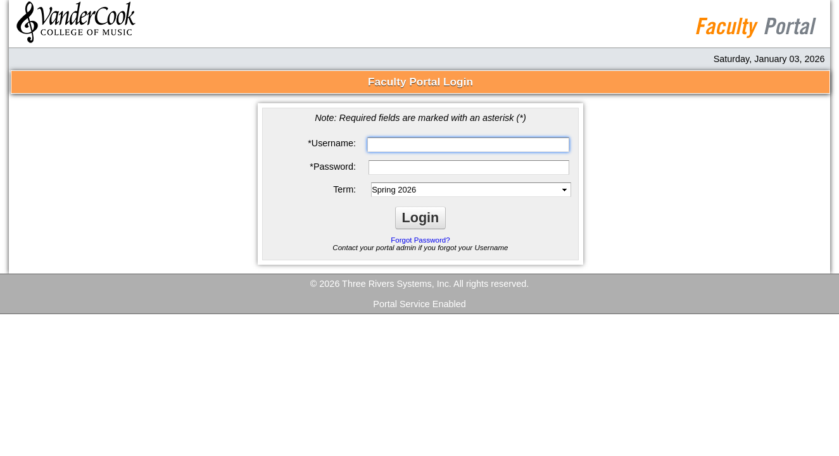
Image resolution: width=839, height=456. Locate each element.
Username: (332, 143)
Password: (333, 167)
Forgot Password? (420, 240)
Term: (344, 189)
